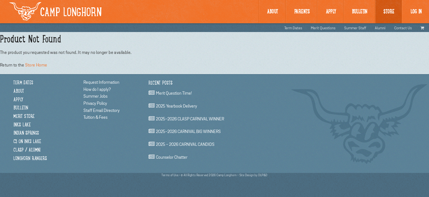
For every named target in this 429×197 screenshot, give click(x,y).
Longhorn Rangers (30, 158)
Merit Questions (323, 28)
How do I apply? (97, 89)
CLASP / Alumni (26, 150)
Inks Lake (22, 125)
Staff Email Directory (101, 110)
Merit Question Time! (174, 93)
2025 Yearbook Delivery (176, 106)
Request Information (101, 82)
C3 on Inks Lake (27, 141)
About (272, 12)
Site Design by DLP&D (253, 175)
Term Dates (293, 28)
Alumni (380, 28)
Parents (302, 12)
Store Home (36, 65)
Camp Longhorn (55, 11)
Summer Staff (355, 28)
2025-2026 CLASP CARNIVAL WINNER (190, 119)
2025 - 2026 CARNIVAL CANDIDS (185, 144)
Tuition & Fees (95, 117)
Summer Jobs (95, 96)
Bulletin (20, 108)
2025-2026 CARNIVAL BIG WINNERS (188, 132)
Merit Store (23, 116)
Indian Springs (26, 133)
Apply (331, 12)
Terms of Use (169, 175)
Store (388, 12)
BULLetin (359, 12)
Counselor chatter (171, 157)
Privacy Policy (95, 103)
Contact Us (403, 28)
